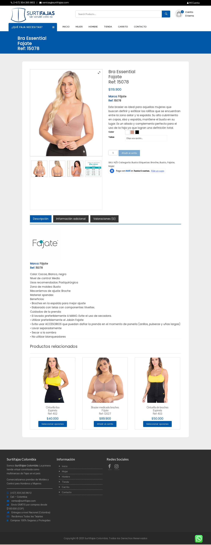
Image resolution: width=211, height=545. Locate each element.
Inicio (66, 26)
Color (111, 132)
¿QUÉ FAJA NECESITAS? (34, 26)
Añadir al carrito (129, 153)
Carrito (123, 26)
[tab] (40, 218)
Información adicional (71, 219)
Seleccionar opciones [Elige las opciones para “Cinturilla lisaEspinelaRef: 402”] (53, 424)
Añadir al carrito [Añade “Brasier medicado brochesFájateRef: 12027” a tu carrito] (105, 424)
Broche (155, 162)
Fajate (170, 162)
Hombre (93, 26)
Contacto (140, 26)
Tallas (111, 137)
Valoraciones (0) (104, 219)
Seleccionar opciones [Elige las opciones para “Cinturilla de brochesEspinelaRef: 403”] (157, 424)
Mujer (79, 26)
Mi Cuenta (193, 2)
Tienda (108, 26)
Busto (135, 162)
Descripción (40, 219)
